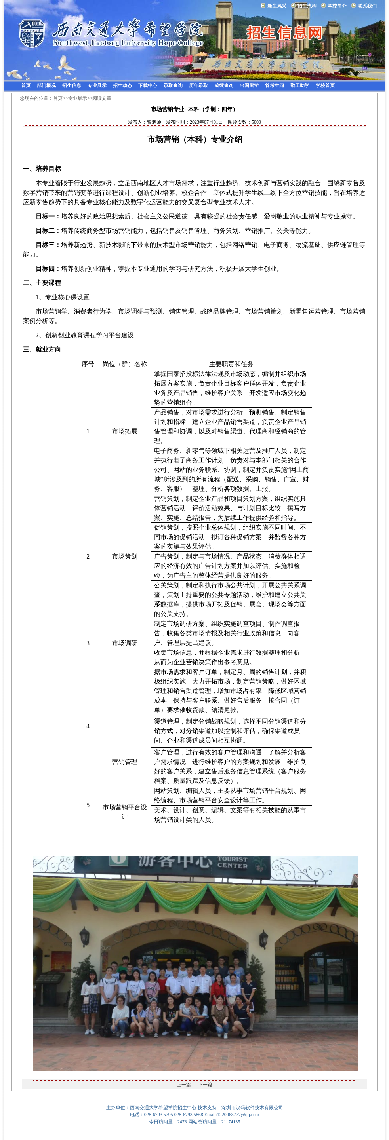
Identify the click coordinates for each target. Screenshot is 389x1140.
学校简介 (337, 6)
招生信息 (71, 85)
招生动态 (122, 85)
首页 (26, 85)
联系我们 (367, 6)
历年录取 (198, 85)
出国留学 (249, 85)
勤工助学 (299, 85)
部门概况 (46, 85)
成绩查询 (223, 85)
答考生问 (274, 85)
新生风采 (276, 6)
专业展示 (97, 85)
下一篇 (205, 1084)
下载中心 (147, 85)
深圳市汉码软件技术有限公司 (252, 1107)
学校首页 (325, 85)
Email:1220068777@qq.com (231, 1114)
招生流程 (307, 6)
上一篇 (184, 1084)
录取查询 (173, 85)
